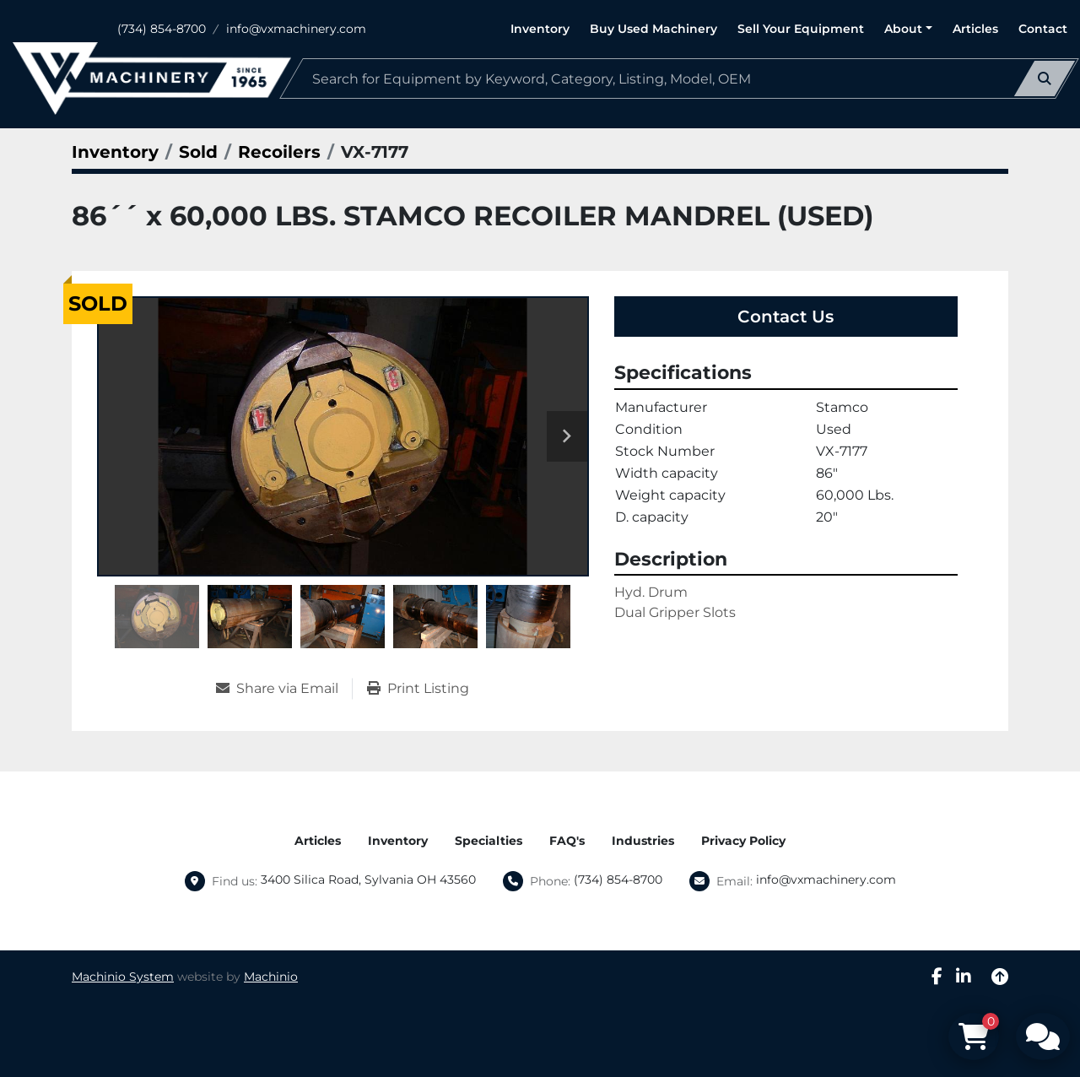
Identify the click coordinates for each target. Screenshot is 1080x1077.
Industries (643, 840)
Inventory (540, 28)
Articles (975, 28)
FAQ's (567, 840)
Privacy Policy (743, 840)
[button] (908, 29)
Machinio (271, 976)
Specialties (488, 840)
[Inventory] (115, 152)
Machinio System (123, 976)
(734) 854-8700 (161, 28)
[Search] (679, 78)
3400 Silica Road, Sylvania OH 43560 (368, 879)
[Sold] (198, 152)
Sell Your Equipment (800, 28)
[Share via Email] (284, 689)
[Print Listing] (418, 689)
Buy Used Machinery (653, 28)
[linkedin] (963, 976)
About (903, 28)
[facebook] (937, 976)
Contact (1042, 28)
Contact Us (785, 316)
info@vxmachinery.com (296, 28)
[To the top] (999, 976)
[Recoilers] (279, 152)
